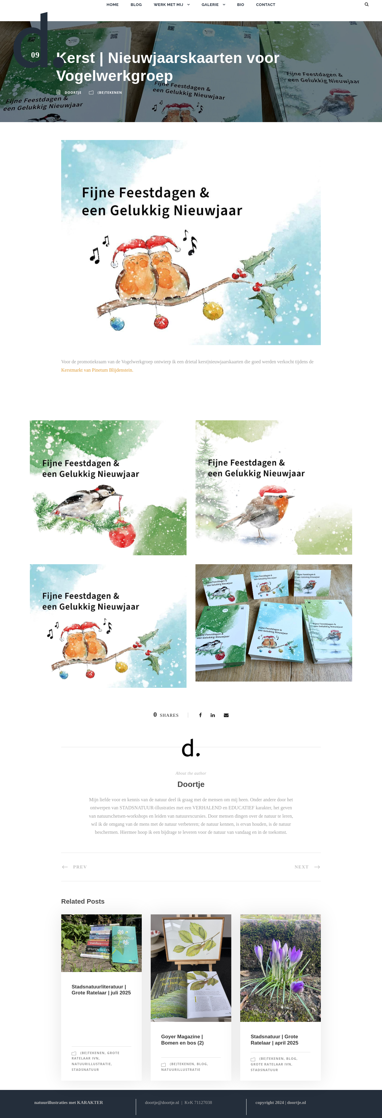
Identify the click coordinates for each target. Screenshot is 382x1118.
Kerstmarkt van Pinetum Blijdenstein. (97, 370)
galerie (210, 4)
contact (265, 4)
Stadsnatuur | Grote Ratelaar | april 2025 (274, 1039)
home (113, 4)
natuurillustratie (91, 1064)
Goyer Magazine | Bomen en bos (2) (182, 1039)
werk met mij (168, 4)
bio (240, 4)
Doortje (73, 92)
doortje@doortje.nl (162, 1102)
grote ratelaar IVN (271, 1064)
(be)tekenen (110, 92)
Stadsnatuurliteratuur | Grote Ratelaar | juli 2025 (101, 990)
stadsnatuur (85, 1069)
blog (136, 4)
